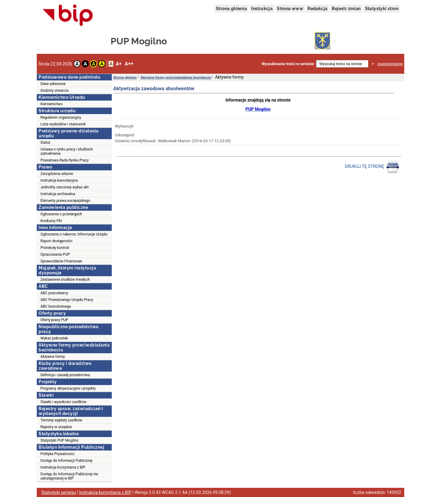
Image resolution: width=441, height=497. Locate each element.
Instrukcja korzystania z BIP (62, 467)
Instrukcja (262, 8)
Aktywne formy (52, 356)
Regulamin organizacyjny (60, 117)
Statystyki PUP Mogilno (59, 440)
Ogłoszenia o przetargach (61, 214)
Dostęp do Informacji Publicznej (66, 460)
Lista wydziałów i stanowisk (63, 124)
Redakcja (317, 8)
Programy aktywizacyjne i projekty (68, 388)
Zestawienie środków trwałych (65, 279)
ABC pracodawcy (54, 293)
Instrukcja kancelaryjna (59, 180)
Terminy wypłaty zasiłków (61, 420)
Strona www (290, 8)
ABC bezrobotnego (55, 306)
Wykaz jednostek (54, 338)
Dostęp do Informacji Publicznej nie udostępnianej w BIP (69, 476)
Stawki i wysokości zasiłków (63, 402)
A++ (129, 64)
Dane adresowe (53, 84)
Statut (45, 142)
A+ (119, 64)
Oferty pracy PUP (54, 320)
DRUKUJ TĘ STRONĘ (372, 166)
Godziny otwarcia (54, 90)
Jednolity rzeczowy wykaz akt (64, 187)
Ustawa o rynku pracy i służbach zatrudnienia (66, 151)
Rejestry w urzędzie (56, 427)
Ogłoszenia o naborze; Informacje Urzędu (73, 234)
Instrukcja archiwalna (57, 194)
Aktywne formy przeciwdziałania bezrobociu (176, 77)
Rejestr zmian (346, 8)
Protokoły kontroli (54, 248)
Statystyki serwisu (58, 492)
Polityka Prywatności (57, 454)
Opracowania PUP (55, 254)
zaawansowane (390, 64)
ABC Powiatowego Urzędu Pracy (66, 300)
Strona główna (231, 8)
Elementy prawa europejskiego (65, 200)
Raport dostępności (56, 241)
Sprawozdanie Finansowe (61, 261)
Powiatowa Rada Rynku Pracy (64, 160)
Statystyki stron (381, 8)
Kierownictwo (51, 104)
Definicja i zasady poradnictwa (65, 375)
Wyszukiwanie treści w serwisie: (288, 64)
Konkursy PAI (51, 221)
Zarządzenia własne (56, 174)
